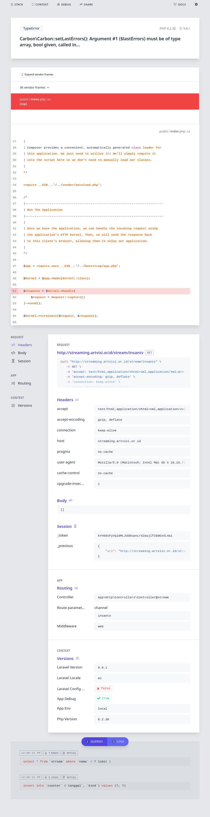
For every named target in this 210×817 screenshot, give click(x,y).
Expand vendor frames (38, 74)
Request (17, 337)
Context (17, 398)
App (13, 375)
